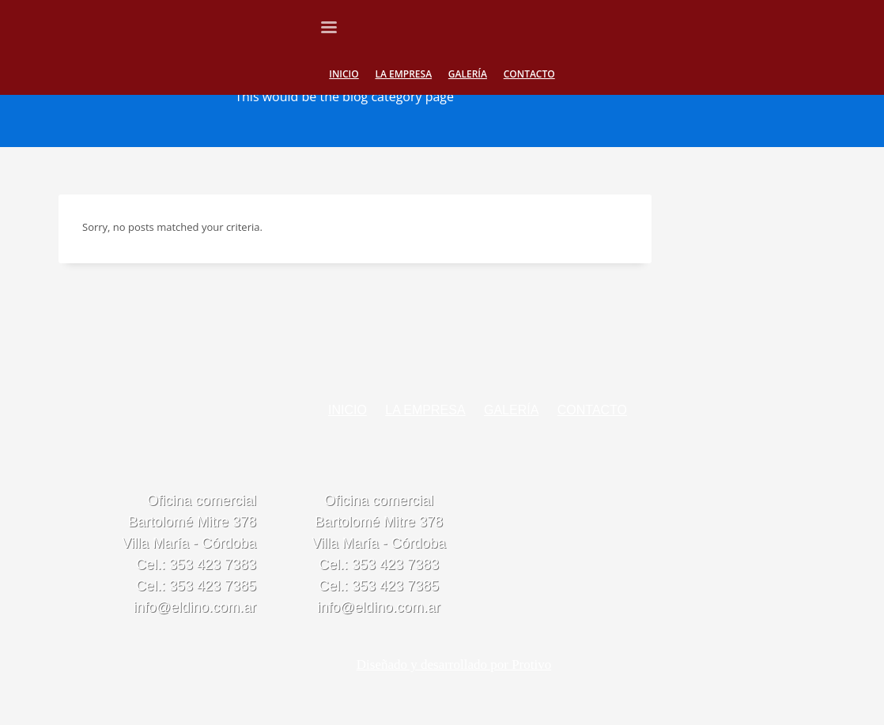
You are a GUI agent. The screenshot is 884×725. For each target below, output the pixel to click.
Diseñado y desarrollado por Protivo (454, 664)
